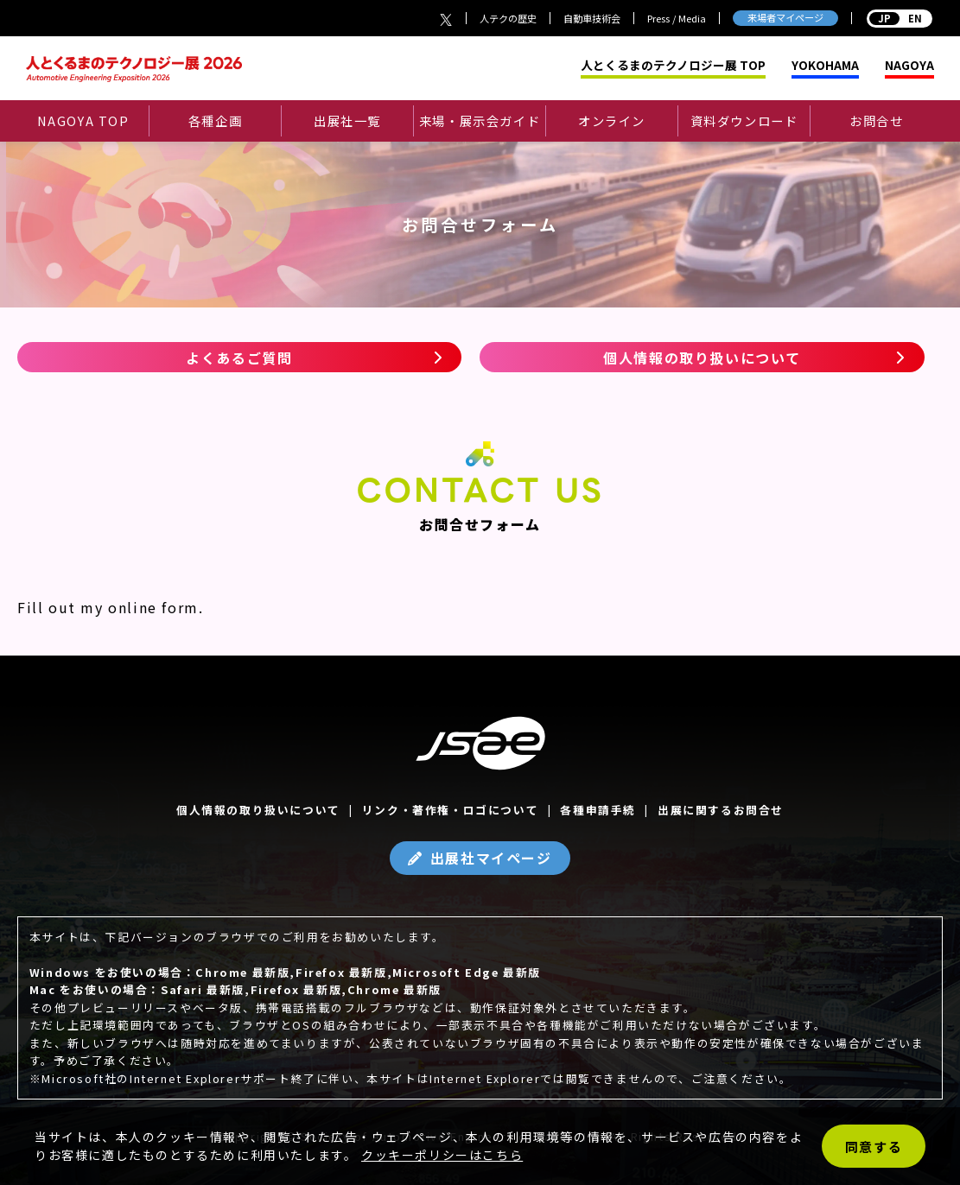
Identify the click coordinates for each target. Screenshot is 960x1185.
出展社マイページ (491, 857)
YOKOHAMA (825, 65)
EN (899, 18)
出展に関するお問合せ (721, 810)
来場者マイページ (785, 17)
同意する (873, 1146)
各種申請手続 (598, 810)
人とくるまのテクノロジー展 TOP (673, 65)
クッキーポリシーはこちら (442, 1154)
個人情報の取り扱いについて (702, 357)
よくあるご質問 (239, 357)
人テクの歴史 (508, 18)
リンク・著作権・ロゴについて (450, 810)
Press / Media (676, 18)
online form (153, 607)
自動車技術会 (591, 18)
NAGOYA (909, 65)
